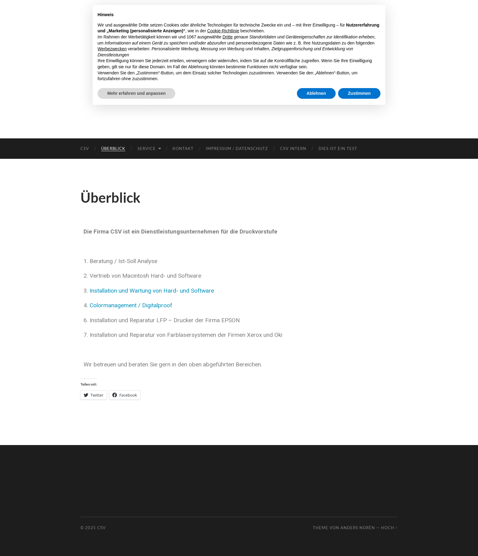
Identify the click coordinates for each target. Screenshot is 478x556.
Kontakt (183, 148)
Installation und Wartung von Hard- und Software (152, 290)
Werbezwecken (112, 48)
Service (146, 148)
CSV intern (293, 148)
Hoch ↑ (389, 527)
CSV (84, 148)
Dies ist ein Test (338, 148)
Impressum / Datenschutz (237, 148)
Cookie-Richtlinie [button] (223, 30)
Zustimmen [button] (359, 93)
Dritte (228, 36)
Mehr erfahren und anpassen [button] (136, 93)
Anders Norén (358, 527)
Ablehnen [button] (316, 93)
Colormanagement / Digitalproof (131, 305)
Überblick (113, 148)
